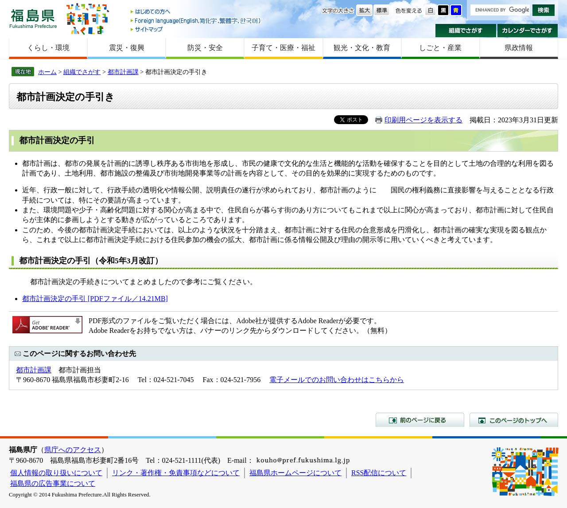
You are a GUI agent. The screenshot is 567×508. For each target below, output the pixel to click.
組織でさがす (465, 30)
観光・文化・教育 (362, 47)
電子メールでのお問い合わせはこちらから (336, 379)
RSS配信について (378, 473)
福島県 (33, 18)
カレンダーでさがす (527, 30)
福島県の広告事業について (52, 483)
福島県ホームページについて (295, 473)
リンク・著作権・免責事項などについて (176, 473)
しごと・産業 (440, 47)
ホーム (47, 71)
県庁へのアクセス (72, 449)
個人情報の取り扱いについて (56, 473)
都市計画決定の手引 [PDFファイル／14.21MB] (95, 298)
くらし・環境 (48, 47)
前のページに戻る (420, 420)
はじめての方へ (196, 12)
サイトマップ (196, 29)
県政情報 (519, 47)
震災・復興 (126, 47)
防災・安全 (205, 47)
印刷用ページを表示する (423, 120)
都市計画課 (123, 71)
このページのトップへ (514, 420)
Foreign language (196, 20)
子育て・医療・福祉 (283, 47)
